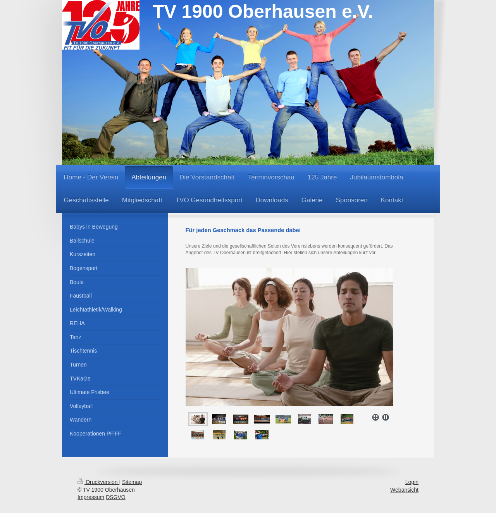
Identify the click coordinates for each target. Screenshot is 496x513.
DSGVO (116, 497)
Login (411, 482)
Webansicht (404, 490)
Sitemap (132, 482)
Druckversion (98, 482)
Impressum (91, 497)
